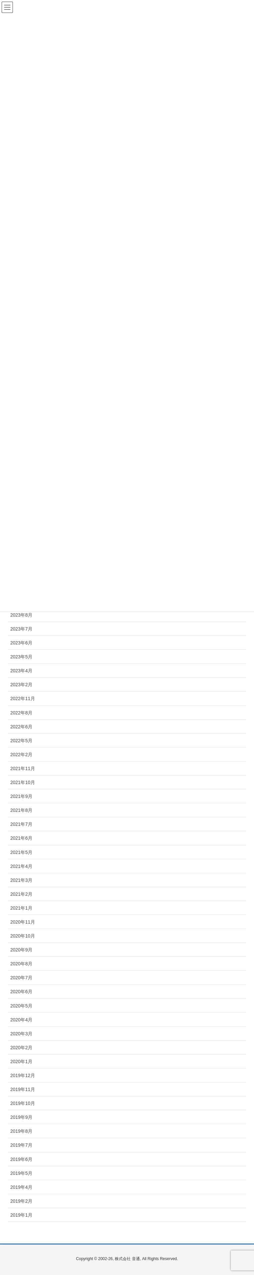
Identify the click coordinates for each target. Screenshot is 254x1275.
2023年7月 (21, 629)
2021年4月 (21, 866)
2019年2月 (21, 1201)
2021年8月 (21, 810)
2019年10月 (22, 1103)
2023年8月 (21, 615)
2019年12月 (22, 1075)
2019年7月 (21, 1145)
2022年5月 (21, 740)
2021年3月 (21, 880)
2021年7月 (21, 824)
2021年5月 (21, 852)
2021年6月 (21, 838)
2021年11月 (22, 768)
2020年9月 (21, 949)
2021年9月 (21, 796)
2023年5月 (21, 656)
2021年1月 (21, 908)
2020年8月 (21, 963)
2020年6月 (21, 991)
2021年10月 (22, 782)
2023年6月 (21, 642)
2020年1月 (21, 1061)
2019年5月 (21, 1173)
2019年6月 (21, 1159)
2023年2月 (21, 684)
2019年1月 (21, 1215)
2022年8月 (21, 712)
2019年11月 (22, 1089)
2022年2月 (21, 754)
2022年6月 (21, 726)
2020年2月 (21, 1047)
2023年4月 (21, 670)
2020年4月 (21, 1019)
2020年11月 (22, 922)
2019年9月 (21, 1117)
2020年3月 (21, 1033)
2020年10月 (22, 936)
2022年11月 (22, 698)
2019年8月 (21, 1131)
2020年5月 (21, 1005)
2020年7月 (21, 977)
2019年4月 (21, 1187)
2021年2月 (21, 894)
